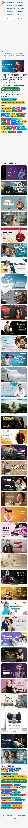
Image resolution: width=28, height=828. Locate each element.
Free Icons (21, 8)
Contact (14, 818)
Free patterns (10, 14)
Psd (7, 51)
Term (14, 815)
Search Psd (6, 19)
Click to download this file (10, 89)
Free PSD (19, 14)
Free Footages (19, 5)
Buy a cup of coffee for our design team (13, 102)
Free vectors (10, 2)
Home (3, 51)
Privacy (19, 815)
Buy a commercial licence (9, 99)
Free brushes (10, 11)
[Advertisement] (14, 36)
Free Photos (19, 2)
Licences (9, 815)
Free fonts (9, 5)
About (24, 815)
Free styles (20, 11)
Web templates (11, 8)
